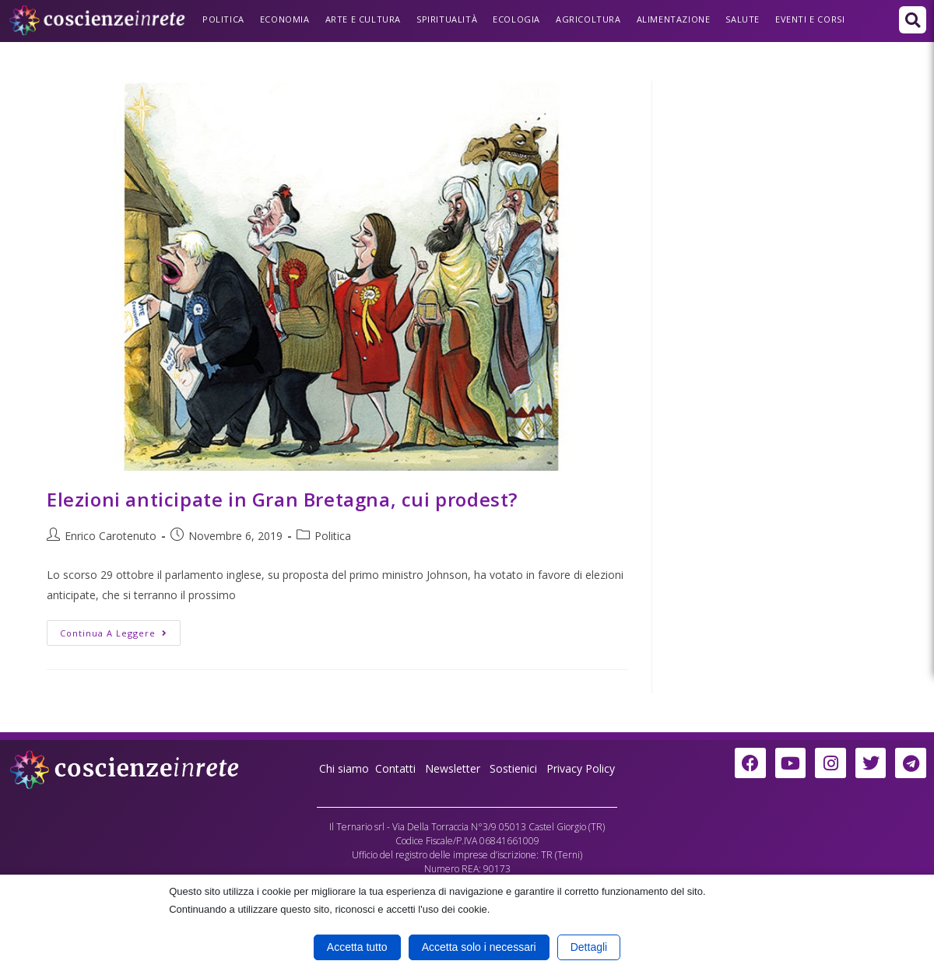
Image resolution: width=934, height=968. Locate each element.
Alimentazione (674, 19)
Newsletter (452, 768)
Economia (285, 19)
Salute (742, 19)
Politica (223, 19)
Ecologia (516, 19)
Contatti (395, 768)
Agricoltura (588, 19)
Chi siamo (344, 768)
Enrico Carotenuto (110, 535)
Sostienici (515, 768)
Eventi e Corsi (809, 19)
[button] (912, 19)
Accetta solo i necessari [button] (479, 947)
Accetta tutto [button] (357, 947)
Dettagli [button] (589, 947)
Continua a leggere (120, 629)
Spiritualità (446, 19)
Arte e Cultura (363, 19)
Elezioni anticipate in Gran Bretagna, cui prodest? (282, 499)
